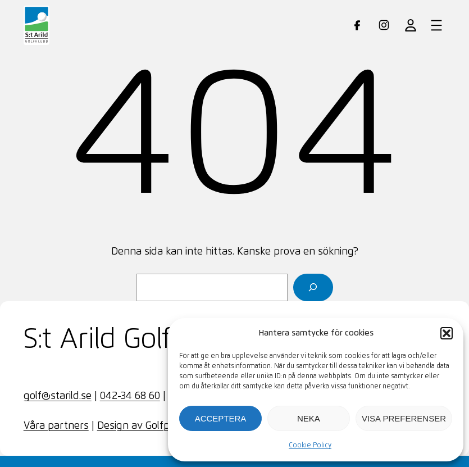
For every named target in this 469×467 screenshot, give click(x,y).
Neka (308, 418)
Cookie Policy (310, 445)
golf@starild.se (58, 396)
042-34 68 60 (130, 396)
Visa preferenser (404, 418)
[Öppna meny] (436, 25)
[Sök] (313, 287)
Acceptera (221, 418)
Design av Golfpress (143, 426)
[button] (446, 333)
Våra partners (56, 426)
